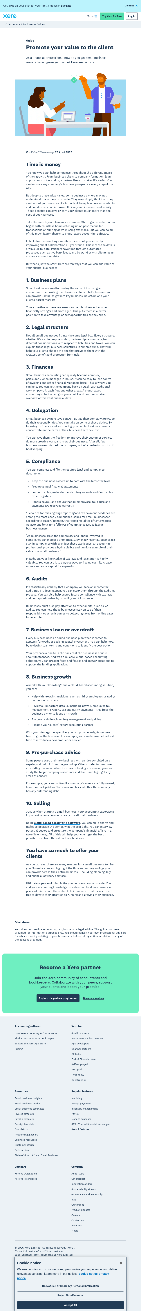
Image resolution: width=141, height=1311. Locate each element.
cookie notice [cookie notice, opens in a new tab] (88, 1273)
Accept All (70, 1305)
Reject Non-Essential (70, 1295)
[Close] (121, 1263)
